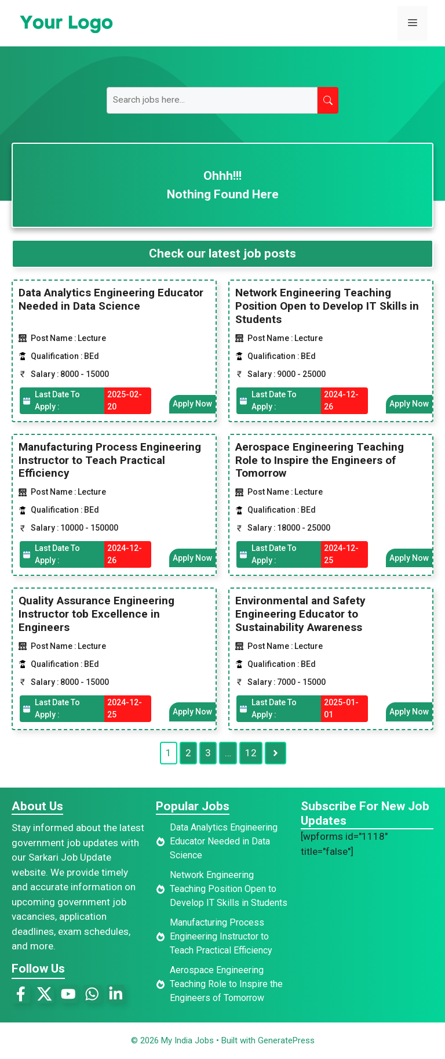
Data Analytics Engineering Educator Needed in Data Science (111, 299)
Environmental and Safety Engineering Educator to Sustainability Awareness (300, 614)
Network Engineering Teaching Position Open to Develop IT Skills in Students (327, 306)
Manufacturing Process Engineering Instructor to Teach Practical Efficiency (110, 460)
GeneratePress (286, 1040)
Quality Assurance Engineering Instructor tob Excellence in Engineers (96, 614)
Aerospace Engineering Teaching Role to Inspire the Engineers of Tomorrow (319, 460)
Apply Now (192, 403)
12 (251, 752)
